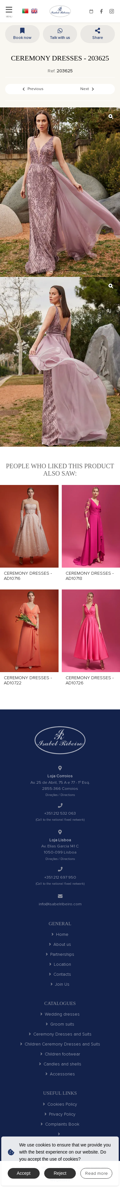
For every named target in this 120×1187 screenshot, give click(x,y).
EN (34, 11)
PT (25, 11)
